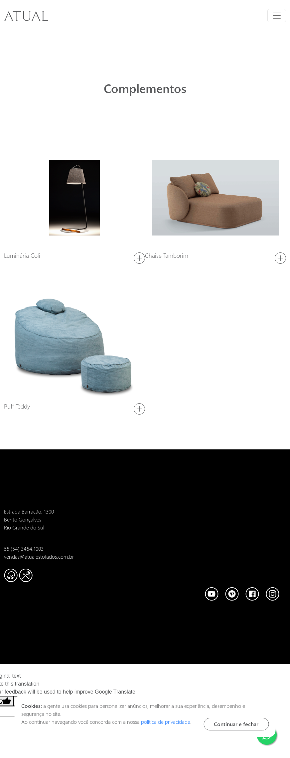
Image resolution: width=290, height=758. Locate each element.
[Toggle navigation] (276, 15)
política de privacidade (165, 721)
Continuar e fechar (236, 723)
